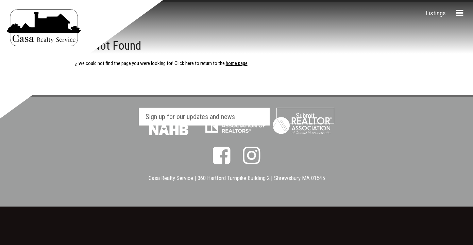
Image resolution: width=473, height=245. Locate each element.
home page (237, 63)
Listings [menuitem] (436, 13)
